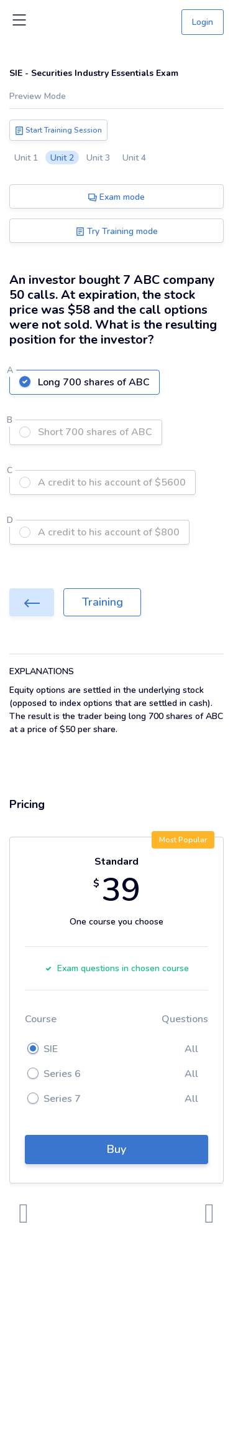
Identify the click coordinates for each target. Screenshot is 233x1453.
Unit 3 (98, 158)
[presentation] (24, 1213)
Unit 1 (26, 158)
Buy (116, 1149)
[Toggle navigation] (19, 22)
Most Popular (183, 840)
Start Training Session (58, 130)
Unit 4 (134, 158)
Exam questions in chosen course (117, 968)
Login (202, 22)
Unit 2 (62, 158)
